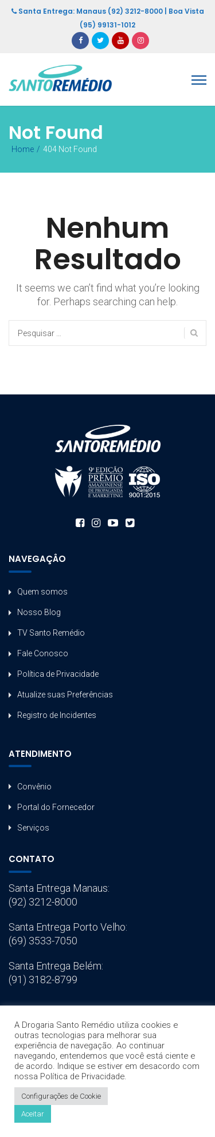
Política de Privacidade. (83, 1076)
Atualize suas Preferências (65, 694)
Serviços (33, 827)
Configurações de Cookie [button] (61, 1096)
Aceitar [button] (32, 1114)
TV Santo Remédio (51, 632)
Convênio (34, 786)
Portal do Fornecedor (56, 807)
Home (22, 149)
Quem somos (42, 591)
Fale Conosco (42, 653)
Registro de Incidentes (56, 715)
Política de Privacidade (58, 674)
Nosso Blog (39, 612)
